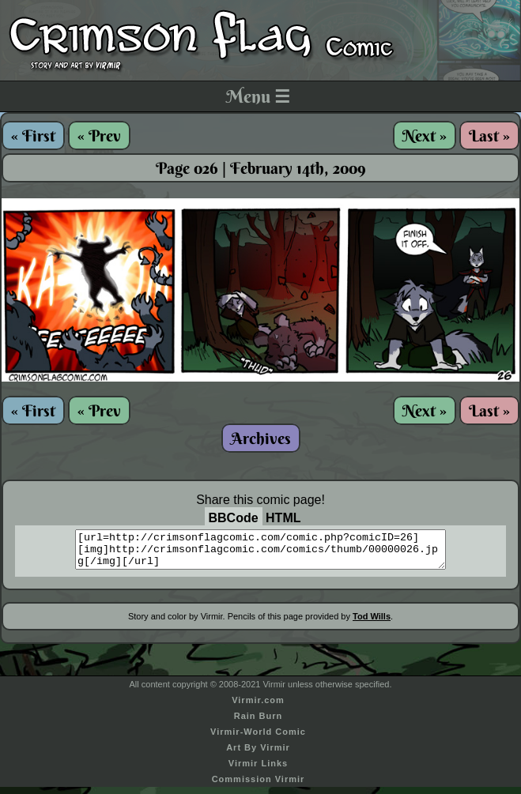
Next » (424, 135)
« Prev (99, 135)
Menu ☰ (258, 96)
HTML (283, 518)
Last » (489, 135)
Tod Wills (372, 623)
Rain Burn (258, 723)
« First (33, 135)
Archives (261, 438)
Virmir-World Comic (258, 738)
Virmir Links (258, 770)
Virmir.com (258, 707)
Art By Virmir (258, 754)
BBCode (234, 518)
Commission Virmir (258, 786)
